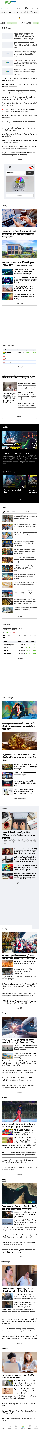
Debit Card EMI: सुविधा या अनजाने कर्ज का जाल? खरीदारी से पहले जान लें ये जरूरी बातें (25, 534)
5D (9, 635)
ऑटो (35, 12)
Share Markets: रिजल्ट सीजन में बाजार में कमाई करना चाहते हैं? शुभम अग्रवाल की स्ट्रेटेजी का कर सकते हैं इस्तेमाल (19, 234)
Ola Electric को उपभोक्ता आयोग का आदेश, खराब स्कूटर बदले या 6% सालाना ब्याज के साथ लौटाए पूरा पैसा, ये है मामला (25, 881)
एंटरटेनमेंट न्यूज (6, 1275)
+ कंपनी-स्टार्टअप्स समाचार (20, 811)
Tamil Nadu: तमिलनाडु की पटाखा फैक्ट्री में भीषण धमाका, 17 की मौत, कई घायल (19, 117)
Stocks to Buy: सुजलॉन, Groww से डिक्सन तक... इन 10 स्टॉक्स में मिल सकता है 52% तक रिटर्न (19, 141)
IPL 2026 (15, 12)
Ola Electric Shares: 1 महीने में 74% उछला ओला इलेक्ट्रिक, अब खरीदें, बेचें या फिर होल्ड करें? (19, 86)
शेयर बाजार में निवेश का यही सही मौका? (16, 454)
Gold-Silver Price (6, 12)
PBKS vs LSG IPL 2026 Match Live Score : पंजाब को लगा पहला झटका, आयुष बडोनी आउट (25, 63)
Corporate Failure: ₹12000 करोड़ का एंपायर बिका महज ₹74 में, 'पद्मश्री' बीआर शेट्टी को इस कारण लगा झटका (25, 864)
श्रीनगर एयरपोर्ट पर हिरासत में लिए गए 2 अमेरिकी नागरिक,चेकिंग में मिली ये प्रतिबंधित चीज (19, 104)
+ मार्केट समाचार (19, 303)
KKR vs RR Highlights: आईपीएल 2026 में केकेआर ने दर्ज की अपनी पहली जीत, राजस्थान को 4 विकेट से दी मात (19, 110)
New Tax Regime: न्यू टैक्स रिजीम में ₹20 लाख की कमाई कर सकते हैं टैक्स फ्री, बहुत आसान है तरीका (18, 123)
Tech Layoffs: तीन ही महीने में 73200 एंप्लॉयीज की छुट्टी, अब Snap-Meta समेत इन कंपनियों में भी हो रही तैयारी (18, 98)
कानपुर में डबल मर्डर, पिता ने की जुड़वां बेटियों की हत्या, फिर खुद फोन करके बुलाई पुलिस (19, 135)
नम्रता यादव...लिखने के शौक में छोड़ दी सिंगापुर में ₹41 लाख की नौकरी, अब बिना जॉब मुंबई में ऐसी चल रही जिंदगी (25, 889)
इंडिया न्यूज (4, 942)
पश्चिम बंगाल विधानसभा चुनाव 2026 (18, 376)
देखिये (29, 172)
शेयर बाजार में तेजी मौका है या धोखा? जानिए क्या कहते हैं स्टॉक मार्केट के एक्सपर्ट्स (24, 297)
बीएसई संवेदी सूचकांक (10, 629)
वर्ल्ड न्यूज (4, 1193)
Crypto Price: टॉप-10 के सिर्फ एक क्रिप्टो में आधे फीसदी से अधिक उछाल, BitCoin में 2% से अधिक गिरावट (19, 770)
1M (14, 635)
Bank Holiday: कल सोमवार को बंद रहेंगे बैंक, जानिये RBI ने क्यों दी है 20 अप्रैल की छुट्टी (24, 592)
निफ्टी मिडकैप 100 (8, 667)
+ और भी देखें (19, 367)
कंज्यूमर (3, 512)
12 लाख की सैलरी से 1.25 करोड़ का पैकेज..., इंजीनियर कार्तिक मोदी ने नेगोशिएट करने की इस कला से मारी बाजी (19, 848)
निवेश (8, 512)
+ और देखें (19, 195)
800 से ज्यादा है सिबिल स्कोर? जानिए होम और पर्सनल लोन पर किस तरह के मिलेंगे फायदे (25, 54)
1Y (30, 635)
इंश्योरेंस (27, 512)
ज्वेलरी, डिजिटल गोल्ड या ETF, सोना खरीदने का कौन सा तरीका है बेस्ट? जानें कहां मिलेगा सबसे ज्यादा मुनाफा (25, 568)
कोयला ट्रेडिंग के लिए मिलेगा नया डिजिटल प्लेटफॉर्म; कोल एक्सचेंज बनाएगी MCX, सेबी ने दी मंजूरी (24, 36)
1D (4, 635)
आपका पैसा (20, 8)
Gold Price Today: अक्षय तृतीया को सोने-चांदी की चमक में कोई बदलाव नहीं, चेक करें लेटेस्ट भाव (25, 584)
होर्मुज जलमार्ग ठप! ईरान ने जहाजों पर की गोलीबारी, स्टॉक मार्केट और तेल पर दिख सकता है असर (25, 72)
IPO (31, 8)
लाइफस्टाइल (5, 1361)
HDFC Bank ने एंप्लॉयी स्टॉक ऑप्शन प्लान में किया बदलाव (25, 787)
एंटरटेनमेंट (26, 12)
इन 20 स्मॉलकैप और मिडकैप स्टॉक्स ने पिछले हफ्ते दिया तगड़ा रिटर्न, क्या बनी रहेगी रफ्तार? (25, 45)
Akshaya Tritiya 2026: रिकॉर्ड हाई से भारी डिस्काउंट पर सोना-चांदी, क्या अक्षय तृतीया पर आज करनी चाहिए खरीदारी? (25, 560)
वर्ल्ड (21, 12)
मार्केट (6, 8)
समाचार (12, 8)
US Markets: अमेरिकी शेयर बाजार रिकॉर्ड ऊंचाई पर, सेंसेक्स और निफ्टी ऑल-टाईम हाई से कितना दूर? (24, 272)
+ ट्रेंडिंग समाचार (19, 896)
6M (25, 635)
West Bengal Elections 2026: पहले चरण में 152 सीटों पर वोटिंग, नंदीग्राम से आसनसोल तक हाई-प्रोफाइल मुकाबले (27, 386)
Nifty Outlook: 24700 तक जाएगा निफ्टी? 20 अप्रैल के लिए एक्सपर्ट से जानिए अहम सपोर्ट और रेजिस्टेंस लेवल (18, 154)
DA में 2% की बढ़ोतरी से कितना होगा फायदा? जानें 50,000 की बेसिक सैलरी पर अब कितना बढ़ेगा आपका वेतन (25, 576)
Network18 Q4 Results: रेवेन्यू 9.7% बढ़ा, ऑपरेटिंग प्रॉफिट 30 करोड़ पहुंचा (25, 796)
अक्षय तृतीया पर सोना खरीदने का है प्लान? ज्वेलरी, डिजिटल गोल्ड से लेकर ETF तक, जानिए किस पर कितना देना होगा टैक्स (25, 551)
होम (2, 8)
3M (19, 635)
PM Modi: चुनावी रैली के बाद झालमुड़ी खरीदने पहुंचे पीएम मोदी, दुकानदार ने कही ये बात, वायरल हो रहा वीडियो (19, 92)
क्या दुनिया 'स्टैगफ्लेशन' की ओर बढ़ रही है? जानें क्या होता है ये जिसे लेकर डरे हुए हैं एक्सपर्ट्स (25, 780)
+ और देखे (19, 160)
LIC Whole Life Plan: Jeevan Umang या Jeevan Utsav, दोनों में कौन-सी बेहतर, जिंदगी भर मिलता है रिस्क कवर (19, 148)
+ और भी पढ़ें (19, 616)
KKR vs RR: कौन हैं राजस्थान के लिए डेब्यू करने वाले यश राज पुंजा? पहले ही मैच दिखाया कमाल (19, 79)
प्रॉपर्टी (13, 512)
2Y (35, 635)
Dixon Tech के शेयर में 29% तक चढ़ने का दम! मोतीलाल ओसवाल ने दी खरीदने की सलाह (25, 280)
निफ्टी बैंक (6, 664)
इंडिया (26, 8)
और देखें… (19, 416)
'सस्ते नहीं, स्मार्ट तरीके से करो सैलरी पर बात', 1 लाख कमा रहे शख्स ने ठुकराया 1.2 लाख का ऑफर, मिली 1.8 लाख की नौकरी (25, 872)
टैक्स (22, 512)
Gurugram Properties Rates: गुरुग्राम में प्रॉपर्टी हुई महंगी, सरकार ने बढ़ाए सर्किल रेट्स (25, 608)
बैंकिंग (18, 512)
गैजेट (31, 12)
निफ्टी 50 (6, 661)
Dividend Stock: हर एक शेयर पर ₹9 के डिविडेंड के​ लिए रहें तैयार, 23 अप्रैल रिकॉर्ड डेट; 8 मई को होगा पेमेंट (25, 288)
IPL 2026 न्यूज (5, 1110)
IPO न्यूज (4, 1026)
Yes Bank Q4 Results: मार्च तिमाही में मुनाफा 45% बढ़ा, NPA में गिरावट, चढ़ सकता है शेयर (18, 263)
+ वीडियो (19, 499)
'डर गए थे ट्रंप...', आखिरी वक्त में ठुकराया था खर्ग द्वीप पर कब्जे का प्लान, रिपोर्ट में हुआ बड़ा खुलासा (18, 129)
